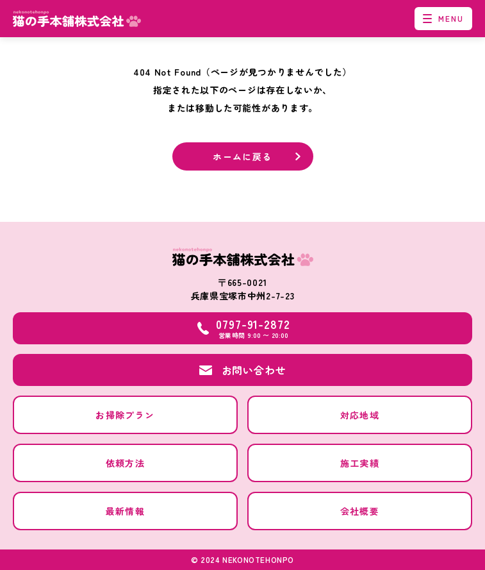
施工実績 (360, 463)
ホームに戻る (242, 156)
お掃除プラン (124, 414)
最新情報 (125, 511)
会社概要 (360, 511)
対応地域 (360, 414)
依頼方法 (125, 463)
